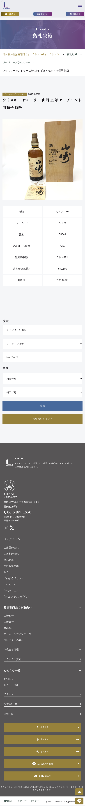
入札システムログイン (16, 597)
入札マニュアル (12, 591)
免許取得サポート (14, 567)
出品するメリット (14, 579)
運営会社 (9, 705)
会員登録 (10, 14)
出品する (43, 14)
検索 (42, 405)
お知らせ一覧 (12, 671)
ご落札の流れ (11, 554)
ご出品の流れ (11, 548)
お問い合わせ (42, 777)
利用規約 (8, 802)
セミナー (9, 573)
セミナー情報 (11, 686)
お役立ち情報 (11, 650)
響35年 (7, 628)
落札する (75, 14)
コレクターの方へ (14, 641)
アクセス (9, 695)
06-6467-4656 (19, 512)
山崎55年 (9, 622)
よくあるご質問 (12, 660)
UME (7, 715)
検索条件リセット (43, 418)
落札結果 (9, 560)
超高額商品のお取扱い (18, 608)
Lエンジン (9, 585)
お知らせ (9, 680)
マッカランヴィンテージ (17, 635)
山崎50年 (9, 616)
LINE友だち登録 (42, 765)
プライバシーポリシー (68, 787)
